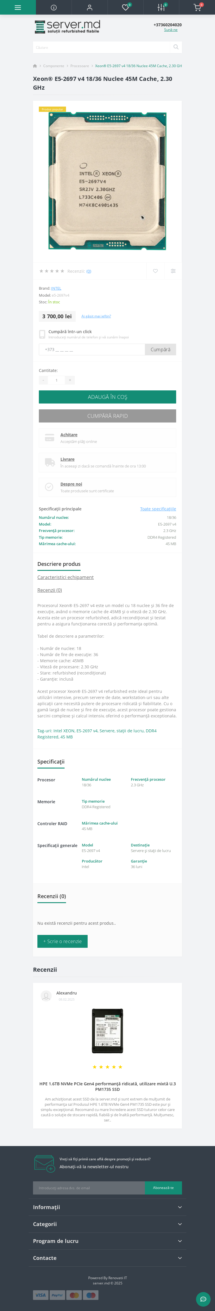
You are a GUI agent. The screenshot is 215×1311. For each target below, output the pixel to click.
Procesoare (79, 65)
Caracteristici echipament (65, 577)
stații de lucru (130, 730)
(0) (88, 271)
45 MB (66, 737)
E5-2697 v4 (87, 730)
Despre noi (71, 484)
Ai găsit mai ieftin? (96, 316)
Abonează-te (163, 1187)
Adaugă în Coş (107, 396)
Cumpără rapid (107, 415)
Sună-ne (171, 29)
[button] (90, 7)
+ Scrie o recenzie (62, 941)
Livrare (67, 459)
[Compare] (173, 271)
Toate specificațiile (158, 509)
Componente (53, 65)
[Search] (176, 47)
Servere (107, 730)
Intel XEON (63, 730)
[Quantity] (56, 380)
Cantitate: (48, 370)
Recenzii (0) (49, 590)
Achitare (68, 434)
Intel (56, 288)
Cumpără (160, 349)
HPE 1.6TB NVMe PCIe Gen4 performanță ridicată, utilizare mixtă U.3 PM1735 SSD (107, 1086)
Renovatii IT (117, 1277)
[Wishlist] (155, 271)
